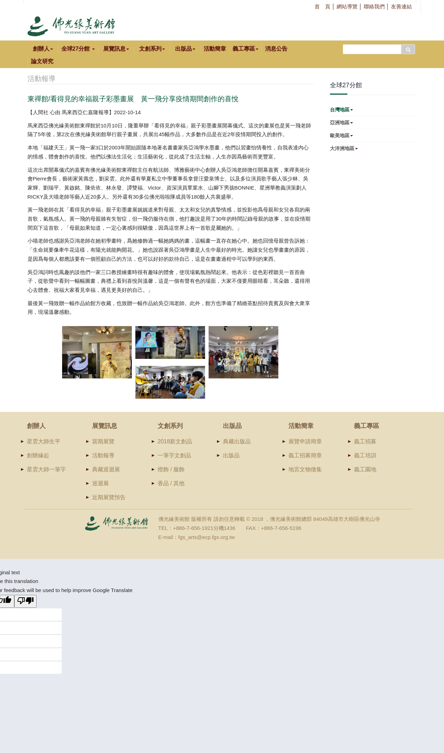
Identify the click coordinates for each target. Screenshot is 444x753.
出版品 (231, 455)
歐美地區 (341, 135)
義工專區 (245, 49)
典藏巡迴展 (106, 469)
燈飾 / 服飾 (171, 469)
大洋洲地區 (344, 148)
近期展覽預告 (109, 497)
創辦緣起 (38, 455)
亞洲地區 (341, 122)
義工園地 (365, 469)
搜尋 (408, 49)
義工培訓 (365, 455)
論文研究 (42, 61)
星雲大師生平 (43, 441)
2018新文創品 (175, 441)
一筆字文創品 (174, 455)
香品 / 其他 (171, 483)
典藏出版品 (237, 441)
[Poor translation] (25, 601)
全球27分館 (78, 49)
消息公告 (276, 49)
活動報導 (103, 455)
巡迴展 (100, 483)
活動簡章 (215, 49)
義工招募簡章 (305, 455)
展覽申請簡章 (305, 441)
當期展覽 (103, 441)
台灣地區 (341, 109)
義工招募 (365, 441)
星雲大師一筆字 (46, 469)
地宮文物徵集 (305, 469)
